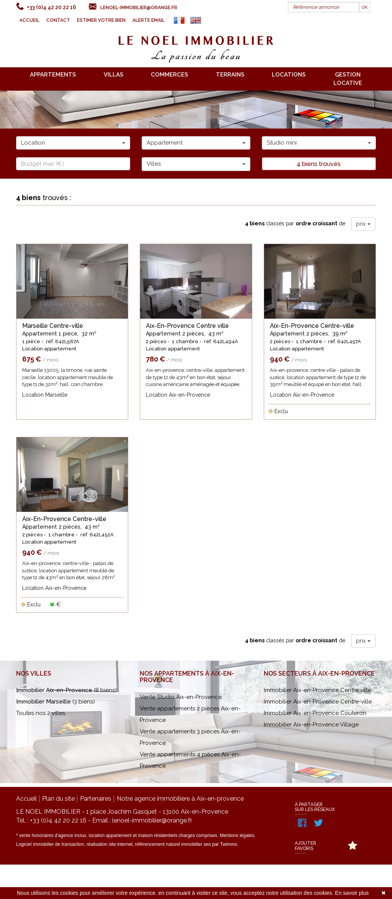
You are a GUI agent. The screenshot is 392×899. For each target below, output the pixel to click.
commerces (169, 74)
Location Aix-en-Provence (178, 395)
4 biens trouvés (319, 164)
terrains (230, 74)
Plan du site (58, 833)
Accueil (29, 20)
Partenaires (95, 833)
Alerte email (148, 20)
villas (113, 74)
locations (288, 74)
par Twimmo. (225, 878)
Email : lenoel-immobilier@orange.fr (142, 854)
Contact (58, 20)
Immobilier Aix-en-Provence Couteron (315, 747)
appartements (53, 74)
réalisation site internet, (111, 878)
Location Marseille (44, 395)
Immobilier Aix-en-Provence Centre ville (317, 724)
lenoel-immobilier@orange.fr (138, 7)
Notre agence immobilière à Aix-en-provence (180, 833)
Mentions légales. (237, 870)
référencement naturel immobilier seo (173, 878)
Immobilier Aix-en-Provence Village (311, 759)
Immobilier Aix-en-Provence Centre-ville (318, 736)
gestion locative (347, 78)
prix (363, 223)
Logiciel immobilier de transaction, (51, 878)
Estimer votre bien (101, 20)
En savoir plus (352, 893)
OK (365, 7)
